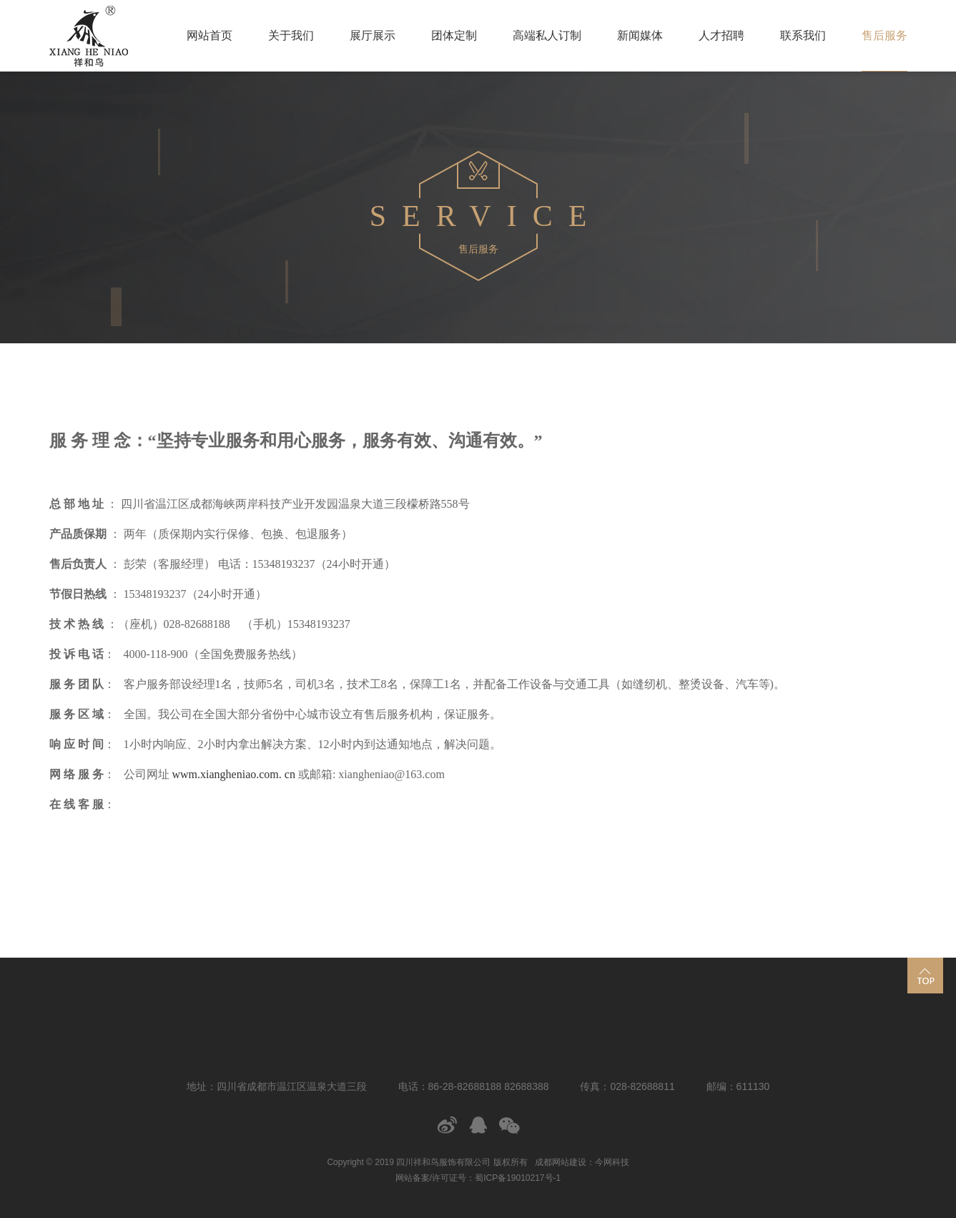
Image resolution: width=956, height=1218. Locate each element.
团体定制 (454, 35)
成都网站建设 (560, 1162)
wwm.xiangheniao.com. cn (232, 774)
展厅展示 (372, 35)
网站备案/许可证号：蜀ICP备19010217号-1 (478, 1178)
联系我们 (803, 35)
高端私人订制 (547, 35)
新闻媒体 (640, 35)
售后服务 (884, 35)
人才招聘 (721, 35)
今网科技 (612, 1162)
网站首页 (209, 35)
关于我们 (291, 35)
